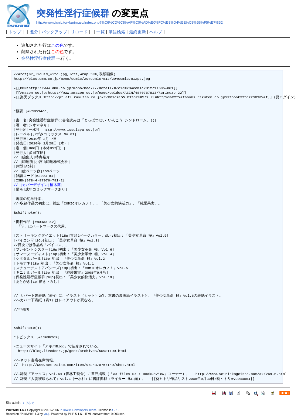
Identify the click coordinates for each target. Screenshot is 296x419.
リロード (79, 31)
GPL (115, 410)
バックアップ (54, 31)
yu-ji (46, 414)
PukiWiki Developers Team (78, 410)
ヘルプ (155, 31)
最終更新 (137, 31)
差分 (34, 31)
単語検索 (116, 31)
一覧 (100, 31)
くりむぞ (28, 402)
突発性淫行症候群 (72, 13)
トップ (15, 31)
